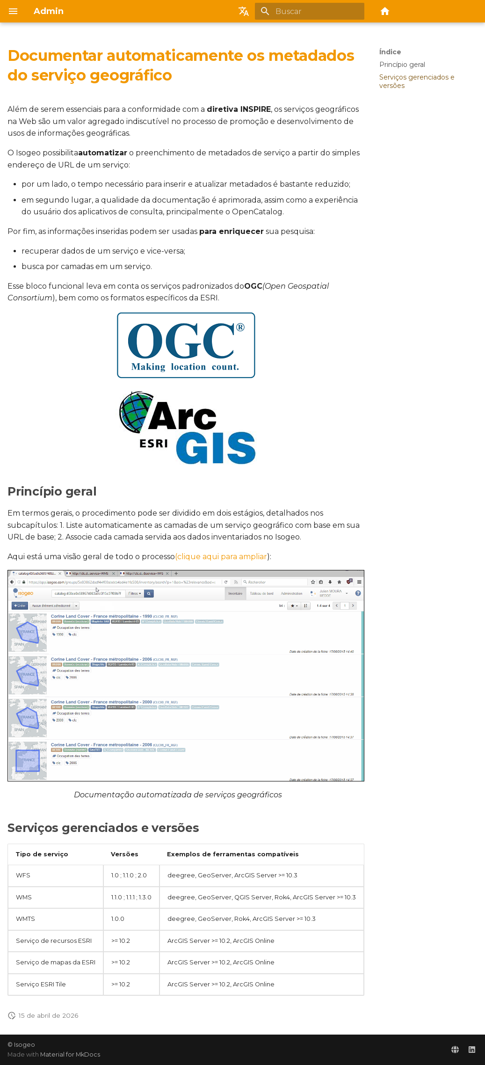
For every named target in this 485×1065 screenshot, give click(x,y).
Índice (390, 52)
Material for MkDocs (70, 1054)
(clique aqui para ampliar (221, 556)
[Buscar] (309, 11)
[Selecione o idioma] (243, 11)
